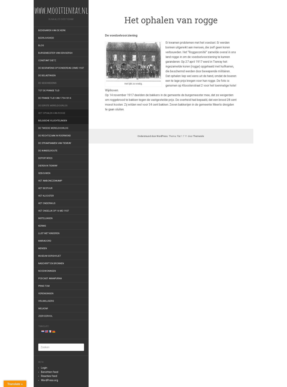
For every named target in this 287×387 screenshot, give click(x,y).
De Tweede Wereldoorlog (53, 128)
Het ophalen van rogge (51, 113)
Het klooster (46, 196)
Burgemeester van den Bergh (55, 53)
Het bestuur (45, 188)
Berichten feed (49, 372)
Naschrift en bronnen (51, 263)
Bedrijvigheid (46, 38)
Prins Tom (44, 286)
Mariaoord (44, 241)
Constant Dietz (47, 60)
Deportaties (45, 158)
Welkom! (43, 308)
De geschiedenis (47, 83)
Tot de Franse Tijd (48, 90)
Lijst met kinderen (48, 233)
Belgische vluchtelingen (52, 120)
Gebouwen (44, 173)
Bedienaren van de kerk (52, 30)
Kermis (42, 226)
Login (44, 367)
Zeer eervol (45, 316)
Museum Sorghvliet (49, 256)
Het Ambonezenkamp (50, 180)
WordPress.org (49, 380)
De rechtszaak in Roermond (54, 135)
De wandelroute (47, 150)
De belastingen (47, 75)
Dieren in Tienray (47, 165)
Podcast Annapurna (50, 278)
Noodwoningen (47, 271)
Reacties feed (49, 376)
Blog (41, 45)
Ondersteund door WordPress (152, 136)
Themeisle (198, 136)
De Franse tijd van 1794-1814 (54, 98)
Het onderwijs (46, 203)
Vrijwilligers (46, 301)
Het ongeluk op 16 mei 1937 (53, 211)
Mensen (42, 248)
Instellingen (45, 218)
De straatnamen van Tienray (54, 143)
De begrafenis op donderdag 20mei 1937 (61, 68)
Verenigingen (45, 293)
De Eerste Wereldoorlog (53, 105)
